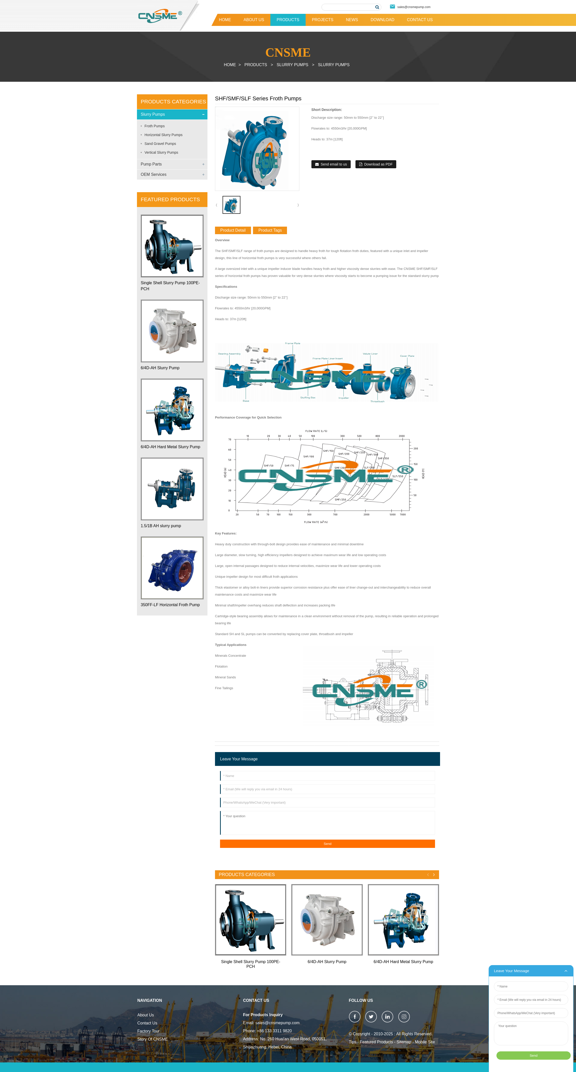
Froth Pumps (155, 126)
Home (225, 20)
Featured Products (376, 1042)
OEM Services (153, 174)
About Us (254, 20)
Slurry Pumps (292, 65)
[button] (298, 205)
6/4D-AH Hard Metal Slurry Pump (170, 447)
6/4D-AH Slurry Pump (160, 368)
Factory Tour (148, 1031)
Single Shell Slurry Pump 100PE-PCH (170, 286)
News (352, 20)
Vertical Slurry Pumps (161, 152)
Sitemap (404, 1042)
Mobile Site (425, 1042)
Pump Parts (151, 164)
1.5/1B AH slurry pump (161, 526)
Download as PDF (378, 164)
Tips (352, 1042)
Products (288, 20)
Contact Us (420, 20)
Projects (322, 20)
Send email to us (334, 164)
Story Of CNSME (152, 1039)
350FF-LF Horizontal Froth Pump (170, 605)
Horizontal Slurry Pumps (164, 135)
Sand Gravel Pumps (160, 144)
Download (382, 20)
